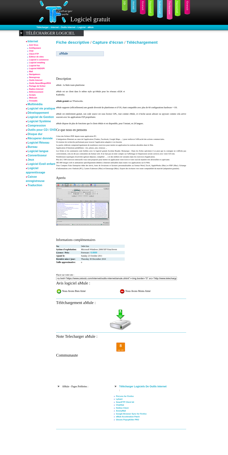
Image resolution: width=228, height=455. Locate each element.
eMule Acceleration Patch (128, 417)
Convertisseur (37, 155)
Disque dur (35, 134)
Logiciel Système (39, 121)
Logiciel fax (34, 65)
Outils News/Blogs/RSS (40, 83)
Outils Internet (68, 27)
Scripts (32, 95)
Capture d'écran (108, 42)
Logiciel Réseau (38, 142)
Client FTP (34, 54)
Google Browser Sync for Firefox (131, 414)
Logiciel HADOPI (37, 68)
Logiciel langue (38, 151)
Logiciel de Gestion (41, 117)
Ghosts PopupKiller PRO (127, 420)
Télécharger (43, 27)
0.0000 (94, 252)
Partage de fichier (37, 86)
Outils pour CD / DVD (42, 129)
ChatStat (120, 405)
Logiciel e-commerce (38, 60)
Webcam (33, 98)
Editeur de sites (36, 57)
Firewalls (33, 101)
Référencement (36, 92)
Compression (37, 125)
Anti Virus (33, 45)
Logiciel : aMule (85, 27)
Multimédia (35, 104)
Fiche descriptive (72, 42)
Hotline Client (122, 408)
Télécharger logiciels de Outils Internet (143, 386)
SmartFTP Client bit (125, 402)
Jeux (31, 159)
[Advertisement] (155, 71)
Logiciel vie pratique (41, 108)
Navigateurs (34, 74)
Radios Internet (36, 89)
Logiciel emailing (37, 62)
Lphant (119, 399)
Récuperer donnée (40, 138)
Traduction (35, 185)
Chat (31, 51)
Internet (55, 27)
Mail (31, 71)
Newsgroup (34, 77)
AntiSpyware (35, 48)
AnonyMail (121, 411)
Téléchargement (142, 42)
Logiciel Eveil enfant (41, 163)
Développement (38, 112)
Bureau (32, 146)
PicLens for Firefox (125, 396)
